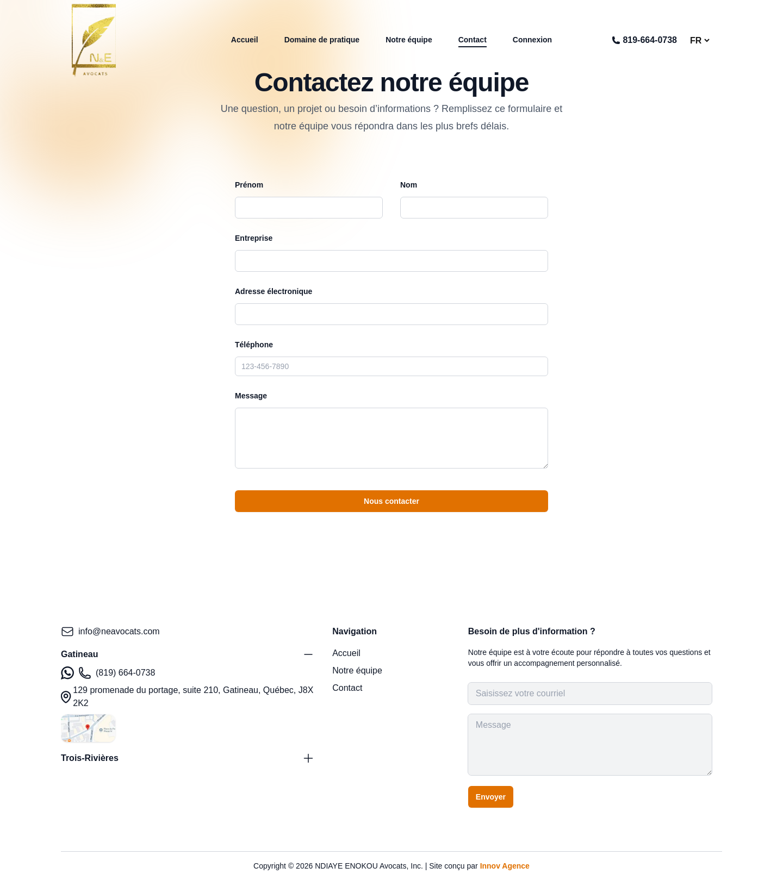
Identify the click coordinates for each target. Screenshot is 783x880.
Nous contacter (391, 501)
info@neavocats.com (110, 631)
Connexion (532, 39)
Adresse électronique (273, 291)
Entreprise (253, 238)
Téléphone (254, 344)
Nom (408, 184)
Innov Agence (505, 866)
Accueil (244, 39)
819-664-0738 (644, 40)
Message (251, 395)
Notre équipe (409, 39)
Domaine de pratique (321, 39)
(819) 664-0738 (108, 672)
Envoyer (491, 796)
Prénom (249, 184)
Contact (472, 39)
